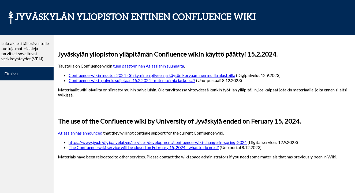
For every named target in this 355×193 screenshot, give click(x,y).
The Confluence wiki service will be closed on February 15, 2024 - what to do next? (144, 147)
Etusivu (11, 73)
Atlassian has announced (80, 132)
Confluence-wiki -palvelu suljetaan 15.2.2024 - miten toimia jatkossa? (132, 80)
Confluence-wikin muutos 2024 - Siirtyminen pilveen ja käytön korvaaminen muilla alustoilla (152, 75)
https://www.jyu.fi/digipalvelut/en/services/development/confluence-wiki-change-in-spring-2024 (158, 142)
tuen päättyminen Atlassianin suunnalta (148, 65)
